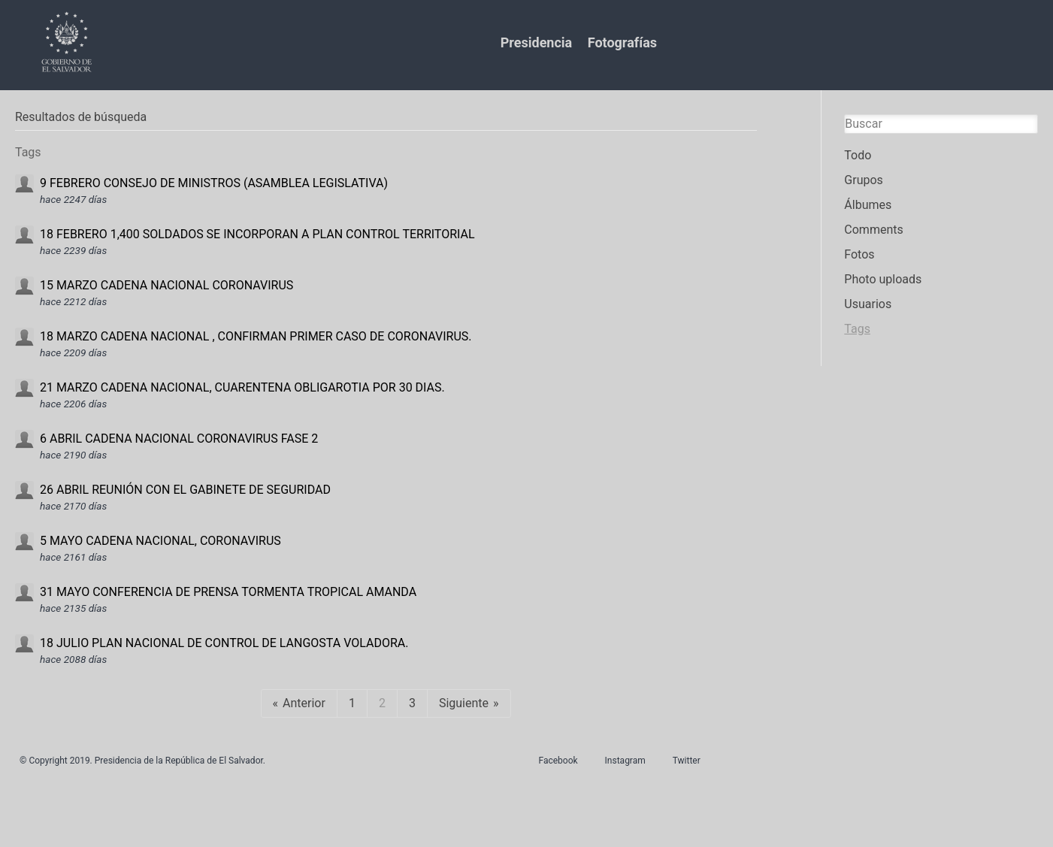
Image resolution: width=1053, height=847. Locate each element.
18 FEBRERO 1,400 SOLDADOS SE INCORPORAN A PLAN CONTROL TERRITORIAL (257, 234)
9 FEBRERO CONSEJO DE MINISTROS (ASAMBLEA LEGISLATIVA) (214, 183)
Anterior (304, 703)
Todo (857, 155)
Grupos (863, 180)
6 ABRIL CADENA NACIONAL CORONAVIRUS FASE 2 (179, 438)
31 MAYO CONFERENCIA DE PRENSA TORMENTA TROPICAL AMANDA (228, 592)
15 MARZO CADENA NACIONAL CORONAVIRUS (166, 285)
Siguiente (464, 703)
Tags (857, 329)
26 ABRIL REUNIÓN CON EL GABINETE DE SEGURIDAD (185, 489)
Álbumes (867, 205)
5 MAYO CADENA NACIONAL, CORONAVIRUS (160, 541)
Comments (873, 229)
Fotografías (622, 42)
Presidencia (536, 42)
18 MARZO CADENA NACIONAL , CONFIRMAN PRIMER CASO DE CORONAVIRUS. (256, 336)
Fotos (859, 254)
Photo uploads (882, 279)
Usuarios (867, 304)
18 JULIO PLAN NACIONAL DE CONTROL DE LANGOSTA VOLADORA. (224, 643)
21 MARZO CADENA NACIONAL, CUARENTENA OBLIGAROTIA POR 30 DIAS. (242, 387)
